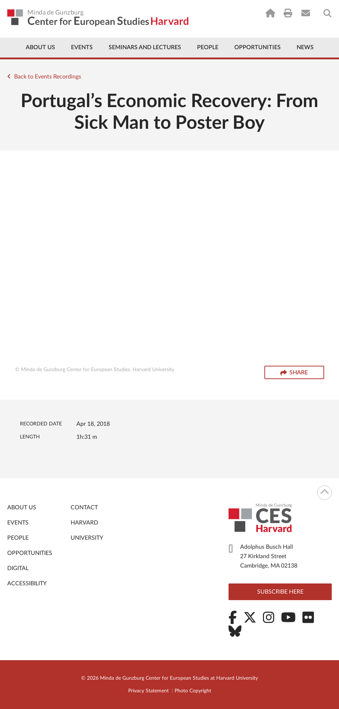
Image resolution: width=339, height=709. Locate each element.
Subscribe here (280, 592)
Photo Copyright (193, 690)
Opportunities (257, 47)
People (207, 47)
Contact (84, 507)
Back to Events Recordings (44, 77)
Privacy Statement (148, 690)
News (305, 47)
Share (294, 372)
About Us (40, 47)
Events (82, 47)
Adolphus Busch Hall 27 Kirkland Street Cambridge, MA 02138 (268, 556)
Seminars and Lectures (145, 47)
